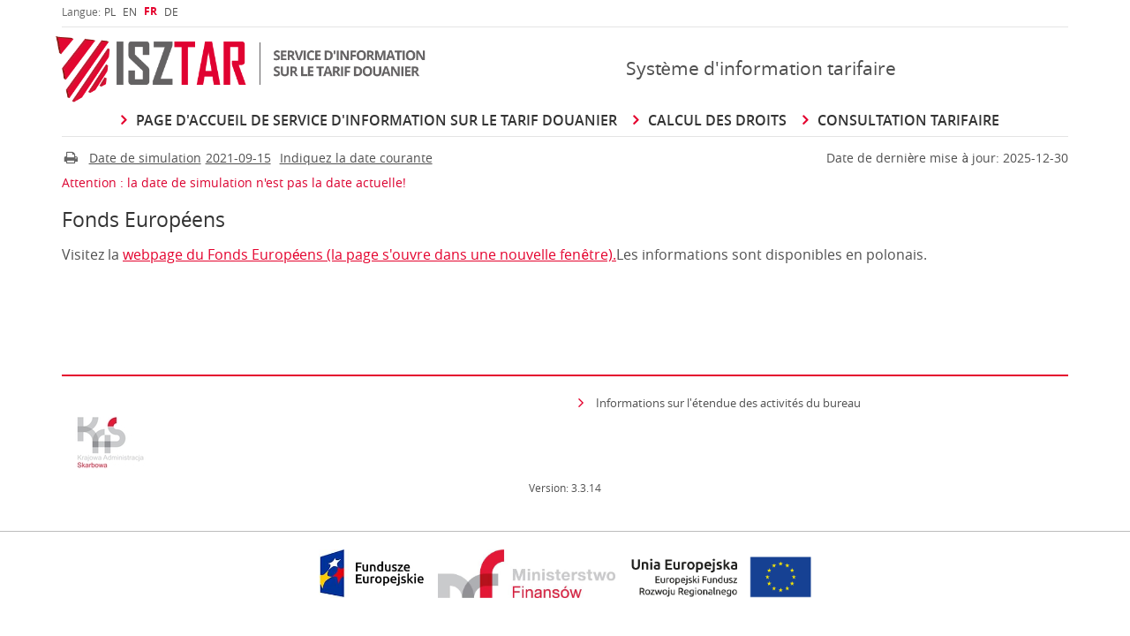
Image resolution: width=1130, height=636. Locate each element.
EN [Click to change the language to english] (130, 11)
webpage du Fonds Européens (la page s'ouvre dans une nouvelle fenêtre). (369, 254)
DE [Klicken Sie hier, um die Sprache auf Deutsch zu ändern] (171, 11)
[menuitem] (110, 11)
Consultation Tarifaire (908, 120)
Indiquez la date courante (356, 158)
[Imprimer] (71, 158)
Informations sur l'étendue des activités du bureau (728, 403)
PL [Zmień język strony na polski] (110, 11)
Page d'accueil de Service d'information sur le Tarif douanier (376, 120)
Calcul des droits (717, 120)
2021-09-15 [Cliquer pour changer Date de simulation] (238, 158)
